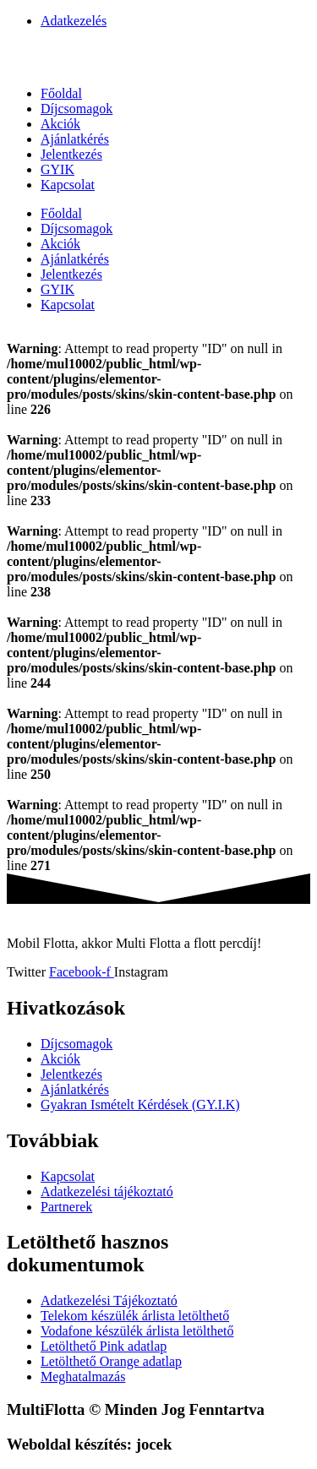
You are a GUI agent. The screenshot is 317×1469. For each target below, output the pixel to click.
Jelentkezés (71, 154)
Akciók (60, 124)
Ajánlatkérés (75, 139)
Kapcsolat (68, 184)
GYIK (57, 169)
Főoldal (61, 93)
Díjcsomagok (76, 108)
